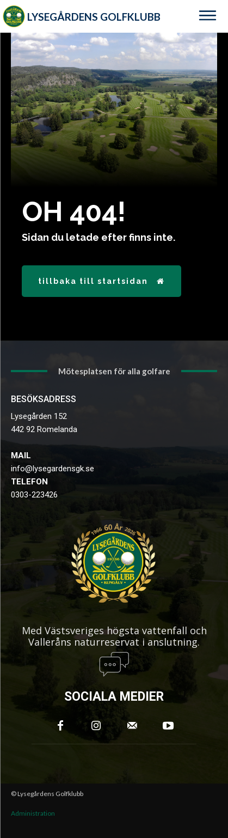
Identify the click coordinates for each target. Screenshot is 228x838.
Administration (33, 813)
